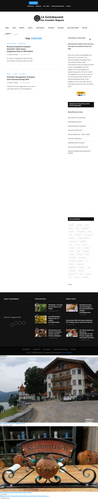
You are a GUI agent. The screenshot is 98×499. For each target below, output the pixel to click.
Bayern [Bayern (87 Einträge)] (87, 225)
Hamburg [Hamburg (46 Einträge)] (83, 241)
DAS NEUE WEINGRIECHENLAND (78, 147)
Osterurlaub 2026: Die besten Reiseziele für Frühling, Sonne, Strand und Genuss (79, 321)
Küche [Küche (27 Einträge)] (78, 251)
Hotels (30, 28)
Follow (70, 284)
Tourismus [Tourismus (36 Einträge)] (72, 271)
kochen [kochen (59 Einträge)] (71, 251)
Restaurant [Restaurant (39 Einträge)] (72, 258)
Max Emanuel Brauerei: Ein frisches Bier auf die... (16, 493)
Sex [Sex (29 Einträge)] (87, 261)
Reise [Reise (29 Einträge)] (87, 254)
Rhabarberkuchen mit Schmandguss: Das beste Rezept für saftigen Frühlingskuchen (86, 308)
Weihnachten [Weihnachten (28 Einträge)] (73, 274)
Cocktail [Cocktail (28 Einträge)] (71, 231)
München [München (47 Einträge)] (86, 251)
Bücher (84, 28)
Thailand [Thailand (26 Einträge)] (81, 267)
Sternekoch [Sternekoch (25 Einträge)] (80, 264)
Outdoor (51, 28)
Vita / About (46, 6)
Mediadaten (30, 6)
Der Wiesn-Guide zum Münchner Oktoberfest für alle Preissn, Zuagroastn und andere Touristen (87, 334)
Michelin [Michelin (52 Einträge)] (71, 254)
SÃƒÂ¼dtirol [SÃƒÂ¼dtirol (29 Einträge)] (72, 267)
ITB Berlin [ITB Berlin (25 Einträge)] (71, 248)
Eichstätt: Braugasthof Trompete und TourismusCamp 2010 (21, 78)
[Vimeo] (54, 9)
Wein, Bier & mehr (73, 28)
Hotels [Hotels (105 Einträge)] (78, 244)
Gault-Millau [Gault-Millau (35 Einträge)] (88, 235)
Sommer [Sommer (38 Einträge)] (71, 264)
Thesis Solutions (67, 352)
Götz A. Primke (13, 54)
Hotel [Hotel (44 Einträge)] (70, 244)
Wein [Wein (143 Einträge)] (81, 274)
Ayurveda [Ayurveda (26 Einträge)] (79, 225)
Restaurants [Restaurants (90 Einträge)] (82, 258)
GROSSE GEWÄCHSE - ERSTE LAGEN (79, 134)
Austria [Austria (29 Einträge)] (71, 225)
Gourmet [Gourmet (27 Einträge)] (71, 238)
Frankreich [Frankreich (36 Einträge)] (78, 235)
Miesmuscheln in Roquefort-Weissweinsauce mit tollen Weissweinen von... (25, 496)
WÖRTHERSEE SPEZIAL (75, 122)
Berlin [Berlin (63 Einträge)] (71, 228)
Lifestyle (8, 33)
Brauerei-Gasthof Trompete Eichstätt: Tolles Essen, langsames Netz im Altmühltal (20, 48)
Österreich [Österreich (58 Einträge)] (85, 277)
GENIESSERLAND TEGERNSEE (77, 126)
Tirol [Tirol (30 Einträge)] (89, 267)
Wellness (61, 28)
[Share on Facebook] (20, 64)
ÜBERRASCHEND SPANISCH (76, 143)
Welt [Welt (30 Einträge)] (70, 277)
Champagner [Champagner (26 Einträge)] (85, 228)
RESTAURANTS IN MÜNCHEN (77, 118)
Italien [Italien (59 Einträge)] (85, 244)
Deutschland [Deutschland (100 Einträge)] (81, 231)
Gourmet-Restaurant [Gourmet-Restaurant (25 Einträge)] (83, 238)
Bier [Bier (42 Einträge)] (77, 228)
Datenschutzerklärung (57, 6)
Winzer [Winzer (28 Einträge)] (77, 277)
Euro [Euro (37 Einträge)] (70, 235)
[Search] (93, 39)
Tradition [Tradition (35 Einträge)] (81, 271)
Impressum (38, 6)
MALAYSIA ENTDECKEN (75, 130)
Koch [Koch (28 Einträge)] (79, 248)
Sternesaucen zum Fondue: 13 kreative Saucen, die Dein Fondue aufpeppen (55, 333)
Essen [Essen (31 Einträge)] (89, 231)
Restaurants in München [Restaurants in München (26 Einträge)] (76, 261)
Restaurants (40, 28)
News (7, 28)
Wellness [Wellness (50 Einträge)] (88, 274)
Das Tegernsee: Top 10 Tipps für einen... (13, 423)
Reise (14, 28)
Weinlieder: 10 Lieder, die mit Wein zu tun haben (55, 307)
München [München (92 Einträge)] (80, 254)
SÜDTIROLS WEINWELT (75, 138)
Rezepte (21, 28)
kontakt (68, 6)
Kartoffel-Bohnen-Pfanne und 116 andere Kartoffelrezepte (54, 319)
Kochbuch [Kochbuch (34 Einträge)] (87, 248)
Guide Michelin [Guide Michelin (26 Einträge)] (73, 241)
